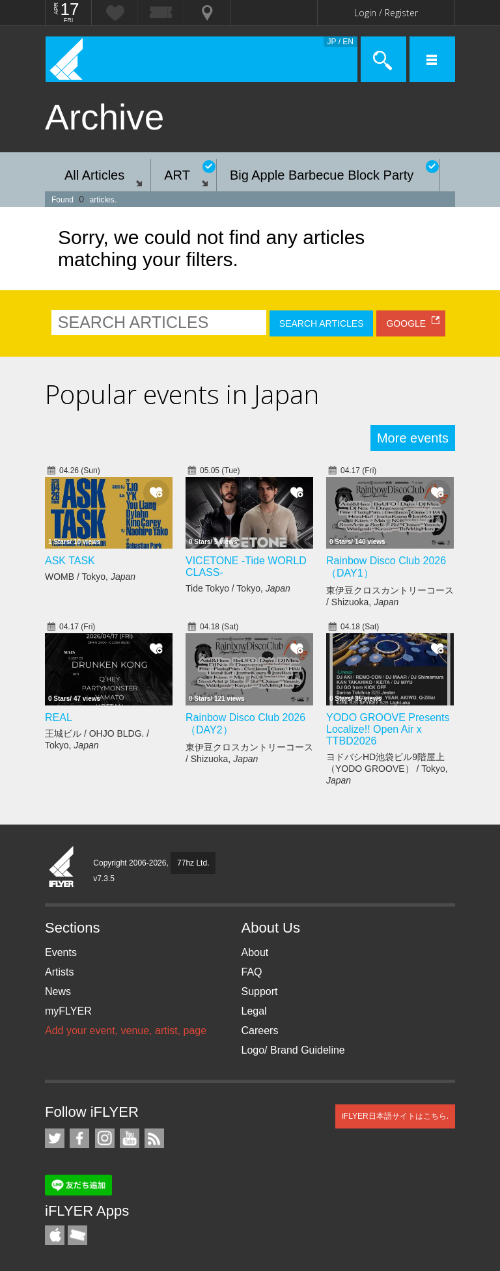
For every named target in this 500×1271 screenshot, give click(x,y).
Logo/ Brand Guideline (293, 1050)
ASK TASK (70, 560)
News (58, 991)
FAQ (252, 971)
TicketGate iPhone (77, 1235)
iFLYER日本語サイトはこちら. (395, 1116)
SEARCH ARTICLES (321, 323)
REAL (58, 717)
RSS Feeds (154, 1138)
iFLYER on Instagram (105, 1138)
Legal (254, 1011)
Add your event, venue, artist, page (125, 1030)
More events (413, 438)
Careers (260, 1030)
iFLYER (62, 867)
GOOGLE (406, 323)
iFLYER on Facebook (79, 1138)
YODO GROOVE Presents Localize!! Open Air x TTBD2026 (387, 729)
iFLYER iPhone (54, 1235)
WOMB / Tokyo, (90, 576)
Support (260, 991)
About (255, 952)
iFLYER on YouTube (129, 1138)
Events (61, 952)
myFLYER (68, 1011)
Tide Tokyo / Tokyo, (238, 588)
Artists (59, 971)
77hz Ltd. (193, 863)
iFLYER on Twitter (54, 1138)
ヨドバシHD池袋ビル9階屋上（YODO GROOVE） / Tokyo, (387, 769)
